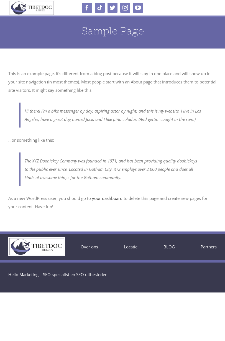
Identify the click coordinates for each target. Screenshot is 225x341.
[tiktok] (100, 8)
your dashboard (107, 198)
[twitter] (112, 8)
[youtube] (138, 8)
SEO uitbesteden (92, 274)
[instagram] (125, 8)
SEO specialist (56, 274)
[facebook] (87, 8)
